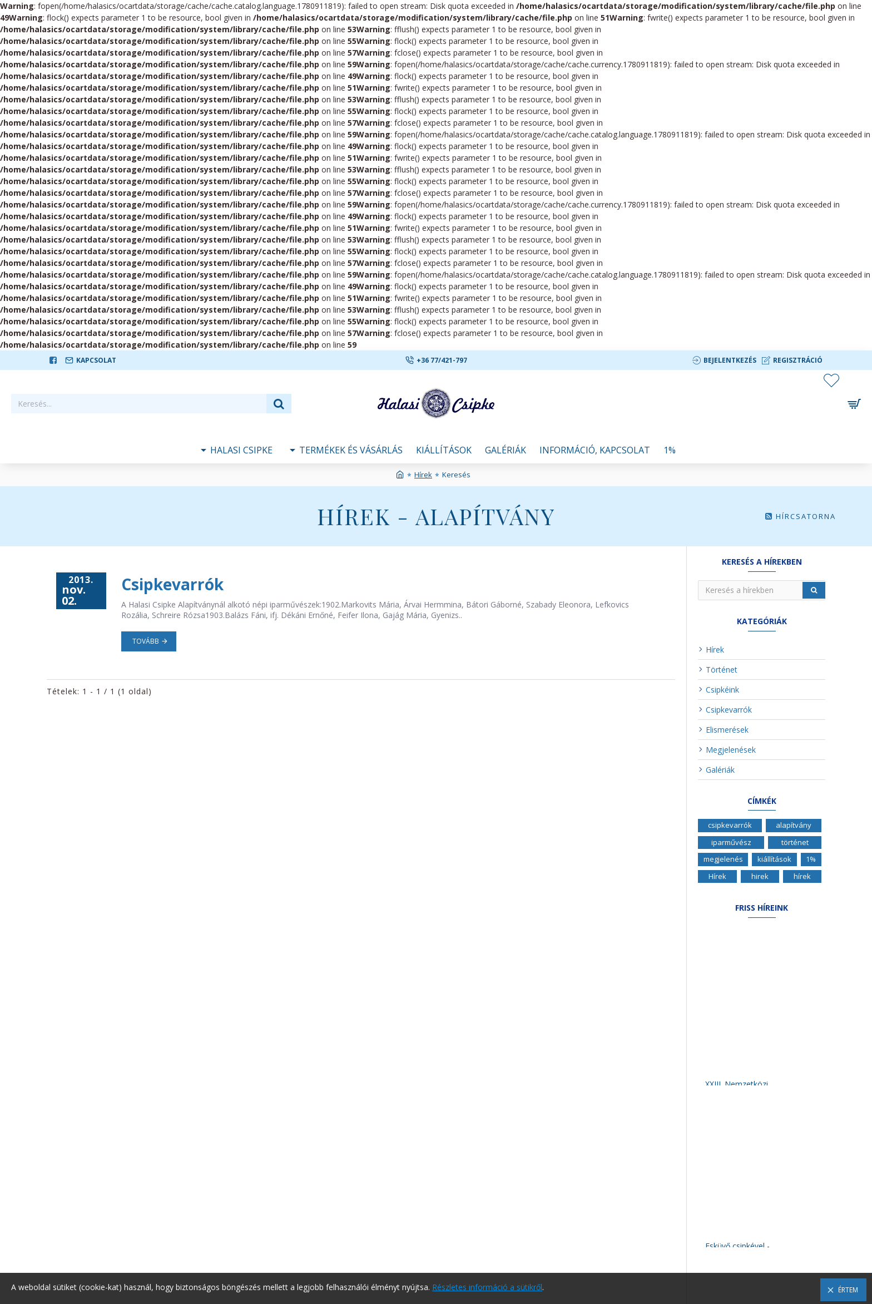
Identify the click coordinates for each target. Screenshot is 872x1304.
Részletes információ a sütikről (487, 1287)
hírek (802, 876)
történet (795, 842)
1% (811, 859)
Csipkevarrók (172, 584)
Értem (848, 1290)
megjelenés (723, 859)
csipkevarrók (730, 825)
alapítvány (793, 825)
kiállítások (774, 859)
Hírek (423, 475)
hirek (760, 876)
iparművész (731, 842)
